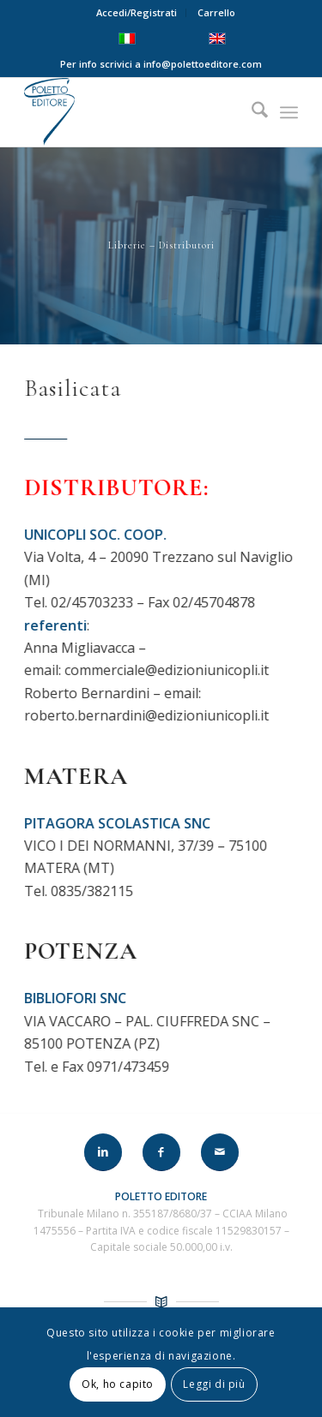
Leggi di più (214, 1384)
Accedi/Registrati (136, 12)
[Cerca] (251, 112)
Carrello (216, 12)
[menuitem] (137, 13)
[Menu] (289, 112)
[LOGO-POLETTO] (133, 112)
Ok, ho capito (118, 1384)
